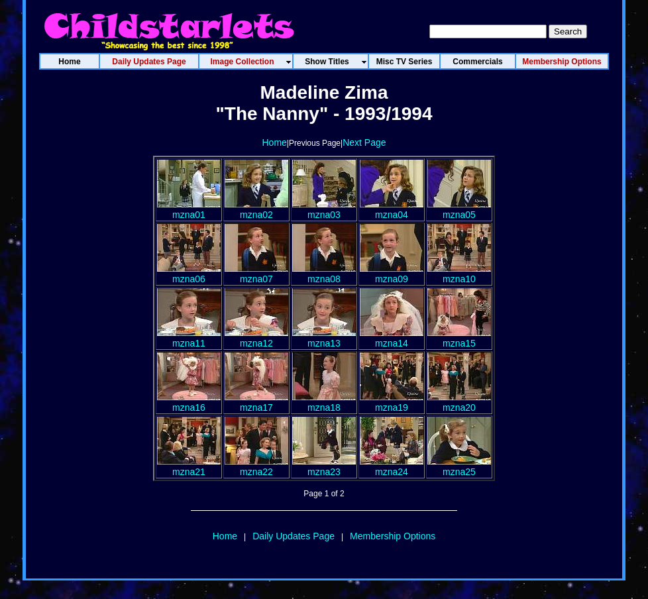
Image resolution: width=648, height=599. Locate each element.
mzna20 (459, 402)
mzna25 (459, 466)
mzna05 (459, 209)
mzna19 (391, 402)
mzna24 (391, 466)
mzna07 (256, 273)
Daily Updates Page (293, 536)
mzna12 (256, 338)
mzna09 (391, 273)
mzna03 (324, 209)
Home (274, 142)
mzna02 (256, 209)
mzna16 (189, 402)
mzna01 (189, 209)
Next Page (364, 142)
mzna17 (256, 402)
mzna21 (189, 466)
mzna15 (459, 338)
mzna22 (256, 466)
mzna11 (189, 338)
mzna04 (391, 209)
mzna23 (324, 466)
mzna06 (189, 273)
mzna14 (391, 338)
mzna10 (459, 273)
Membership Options (392, 536)
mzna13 (324, 338)
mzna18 (324, 402)
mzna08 (324, 273)
